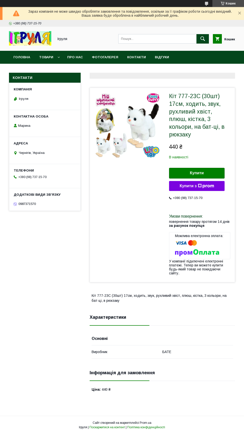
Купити (197, 173)
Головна (21, 57)
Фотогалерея (105, 57)
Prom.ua (145, 423)
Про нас (75, 57)
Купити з (197, 186)
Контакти (136, 57)
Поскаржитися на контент (107, 427)
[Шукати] (202, 39)
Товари (46, 57)
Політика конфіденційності (146, 427)
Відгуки (162, 57)
